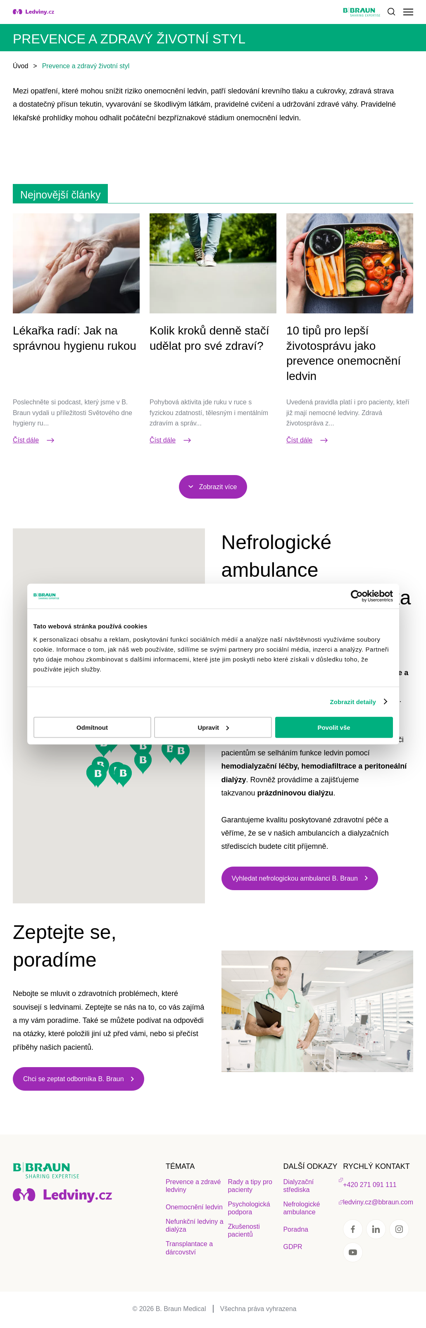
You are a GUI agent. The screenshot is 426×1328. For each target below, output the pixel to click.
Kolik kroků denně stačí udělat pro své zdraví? (209, 338)
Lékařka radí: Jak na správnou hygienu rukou (74, 338)
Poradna (295, 1229)
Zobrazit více (218, 486)
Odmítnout (92, 727)
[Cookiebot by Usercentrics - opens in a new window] (357, 596)
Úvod (20, 65)
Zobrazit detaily (353, 701)
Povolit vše (333, 727)
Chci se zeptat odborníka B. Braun (73, 1078)
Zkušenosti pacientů (243, 1230)
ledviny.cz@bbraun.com (378, 1202)
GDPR (292, 1246)
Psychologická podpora (249, 1208)
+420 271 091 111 (369, 1184)
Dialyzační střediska (298, 1185)
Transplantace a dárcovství (189, 1247)
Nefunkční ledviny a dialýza (195, 1225)
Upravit (213, 727)
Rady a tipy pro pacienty (250, 1185)
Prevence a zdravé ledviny (193, 1185)
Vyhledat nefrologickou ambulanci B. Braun (295, 878)
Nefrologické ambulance (301, 1208)
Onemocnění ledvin (194, 1207)
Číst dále (34, 440)
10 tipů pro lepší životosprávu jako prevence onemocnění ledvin (343, 353)
